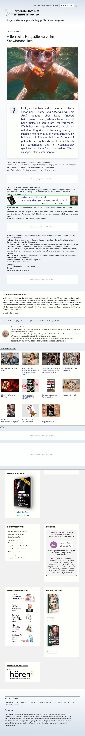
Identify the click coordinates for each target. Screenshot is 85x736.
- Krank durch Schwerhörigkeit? (16, 549)
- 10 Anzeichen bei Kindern (15, 552)
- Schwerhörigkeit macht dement (17, 555)
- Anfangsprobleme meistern (16, 543)
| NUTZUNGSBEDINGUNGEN (62, 703)
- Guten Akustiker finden (14, 537)
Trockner (21, 212)
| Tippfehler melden (22, 321)
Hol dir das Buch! (22, 512)
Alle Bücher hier (22, 515)
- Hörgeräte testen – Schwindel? (17, 546)
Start (34, 6)
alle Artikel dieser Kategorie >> (12, 313)
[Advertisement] (42, 179)
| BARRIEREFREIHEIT (44, 703)
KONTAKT (32, 703)
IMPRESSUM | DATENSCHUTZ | (17, 703)
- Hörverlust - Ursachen (14, 540)
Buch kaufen (50, 619)
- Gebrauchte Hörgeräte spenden (17, 531)
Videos (55, 6)
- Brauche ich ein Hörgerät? (15, 534)
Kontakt (48, 6)
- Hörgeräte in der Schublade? (16, 558)
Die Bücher (41, 6)
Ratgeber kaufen (51, 651)
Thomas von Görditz (19, 327)
